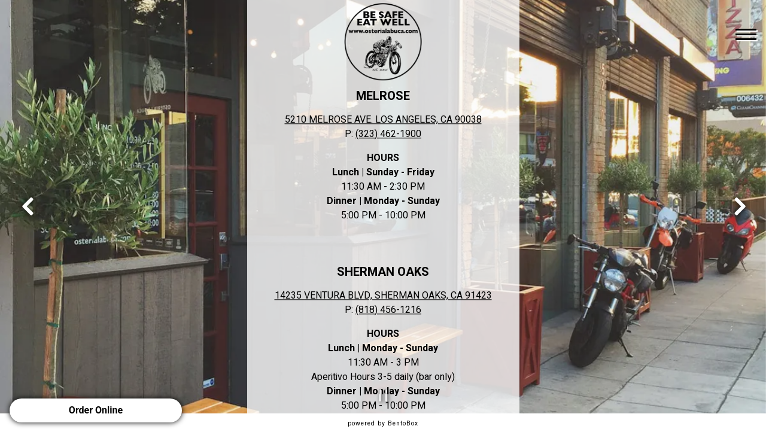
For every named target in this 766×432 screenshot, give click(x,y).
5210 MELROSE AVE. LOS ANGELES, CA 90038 (383, 119)
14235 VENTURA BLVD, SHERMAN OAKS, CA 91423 (383, 295)
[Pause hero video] (383, 395)
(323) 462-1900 (388, 134)
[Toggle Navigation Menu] (746, 34)
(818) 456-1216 (388, 310)
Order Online (96, 410)
